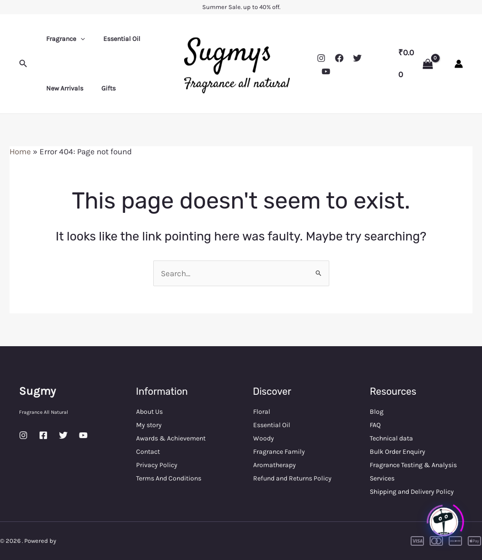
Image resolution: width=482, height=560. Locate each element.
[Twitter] (357, 58)
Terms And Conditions (168, 478)
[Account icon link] (458, 64)
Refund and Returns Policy (292, 478)
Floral (261, 412)
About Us (149, 412)
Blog (377, 412)
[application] (78, 39)
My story (149, 425)
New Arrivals (62, 88)
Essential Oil (114, 39)
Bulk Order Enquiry (397, 452)
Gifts (101, 88)
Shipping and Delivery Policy (412, 492)
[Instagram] (321, 58)
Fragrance (63, 39)
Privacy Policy (156, 465)
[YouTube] (326, 71)
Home (20, 151)
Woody (263, 438)
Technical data (391, 438)
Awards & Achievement (171, 438)
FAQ (375, 425)
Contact (148, 452)
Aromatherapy (274, 465)
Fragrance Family (279, 452)
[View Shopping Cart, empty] (415, 64)
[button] (23, 64)
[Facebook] (339, 58)
